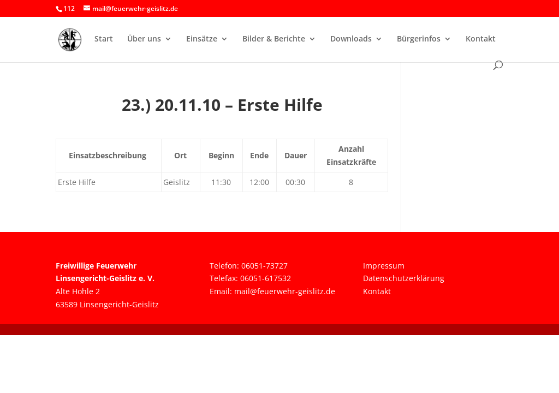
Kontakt (481, 39)
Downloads (351, 39)
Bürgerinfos (419, 39)
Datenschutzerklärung (403, 278)
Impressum (384, 265)
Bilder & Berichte (273, 39)
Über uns (144, 39)
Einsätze (201, 39)
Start (103, 39)
